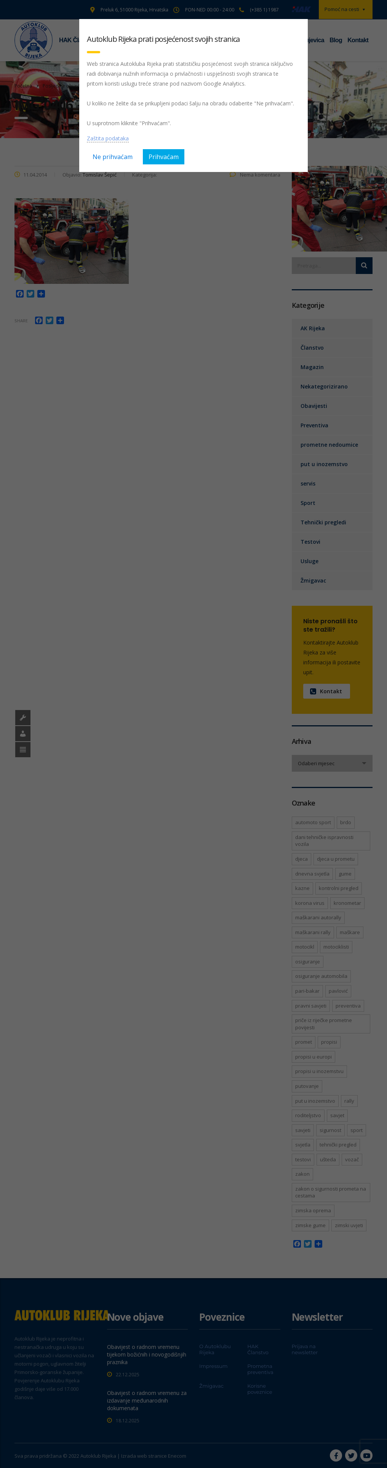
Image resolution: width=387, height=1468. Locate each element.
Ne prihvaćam (113, 157)
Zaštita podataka (108, 138)
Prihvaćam (164, 157)
